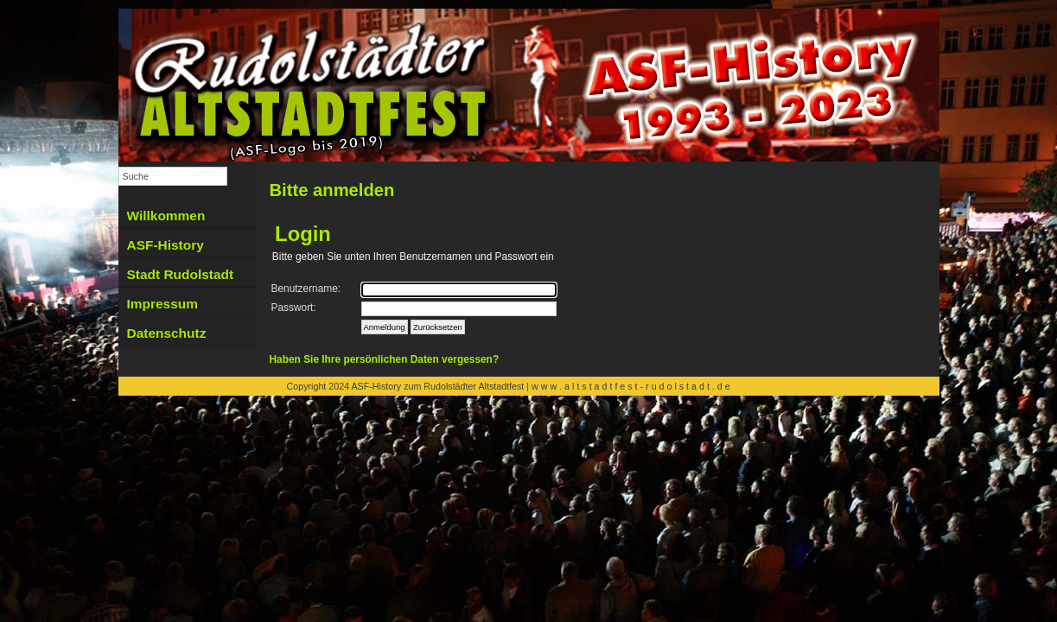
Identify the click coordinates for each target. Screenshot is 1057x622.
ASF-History (165, 245)
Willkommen (166, 215)
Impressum (162, 303)
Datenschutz (167, 333)
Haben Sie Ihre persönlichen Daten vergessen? (385, 359)
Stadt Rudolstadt (180, 274)
